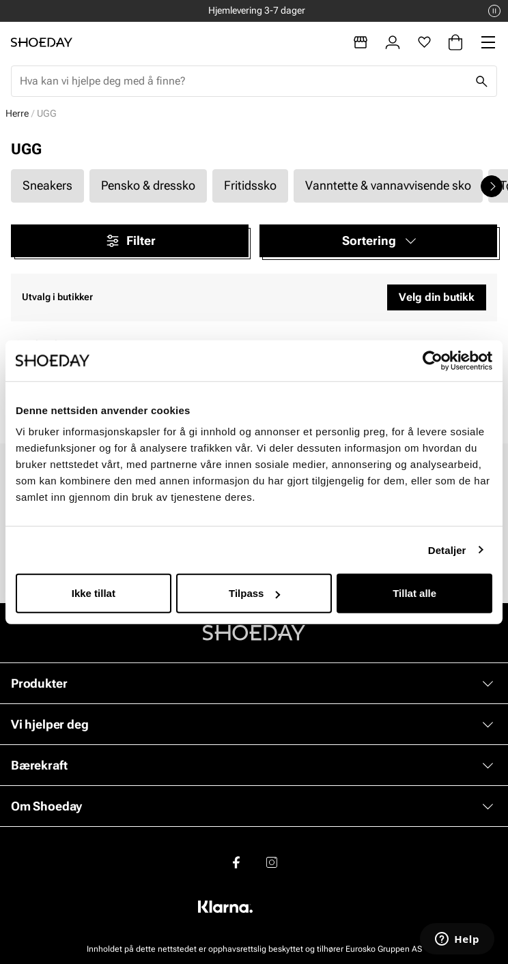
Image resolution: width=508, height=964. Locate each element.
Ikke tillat (93, 593)
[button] (378, 240)
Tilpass (254, 593)
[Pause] (494, 11)
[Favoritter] (424, 42)
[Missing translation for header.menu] (488, 42)
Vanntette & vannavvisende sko (388, 185)
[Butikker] (360, 42)
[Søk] (481, 81)
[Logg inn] (392, 42)
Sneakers (47, 185)
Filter (130, 241)
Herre (17, 113)
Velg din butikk (437, 297)
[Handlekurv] (455, 42)
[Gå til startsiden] (41, 42)
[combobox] (243, 81)
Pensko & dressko (148, 185)
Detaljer (447, 549)
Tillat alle (414, 593)
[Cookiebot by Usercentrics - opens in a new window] (432, 360)
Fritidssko (250, 185)
